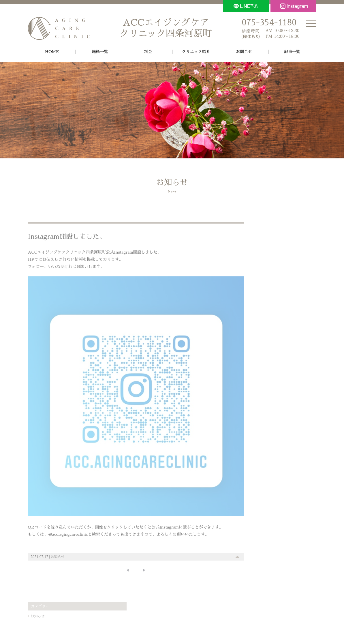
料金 (148, 52)
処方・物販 (259, 312)
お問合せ (244, 52)
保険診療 (258, 335)
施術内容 (257, 266)
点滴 (254, 304)
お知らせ (58, 544)
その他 (255, 258)
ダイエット (259, 320)
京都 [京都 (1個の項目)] (255, 362)
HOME (52, 52)
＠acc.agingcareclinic (68, 522)
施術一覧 (100, 52)
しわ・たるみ (261, 281)
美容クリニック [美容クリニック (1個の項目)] (299, 362)
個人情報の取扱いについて (171, 595)
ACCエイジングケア (166, 28)
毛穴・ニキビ (261, 289)
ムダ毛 (256, 297)
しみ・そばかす (263, 274)
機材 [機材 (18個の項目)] (270, 360)
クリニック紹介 (196, 52)
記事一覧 (292, 52)
